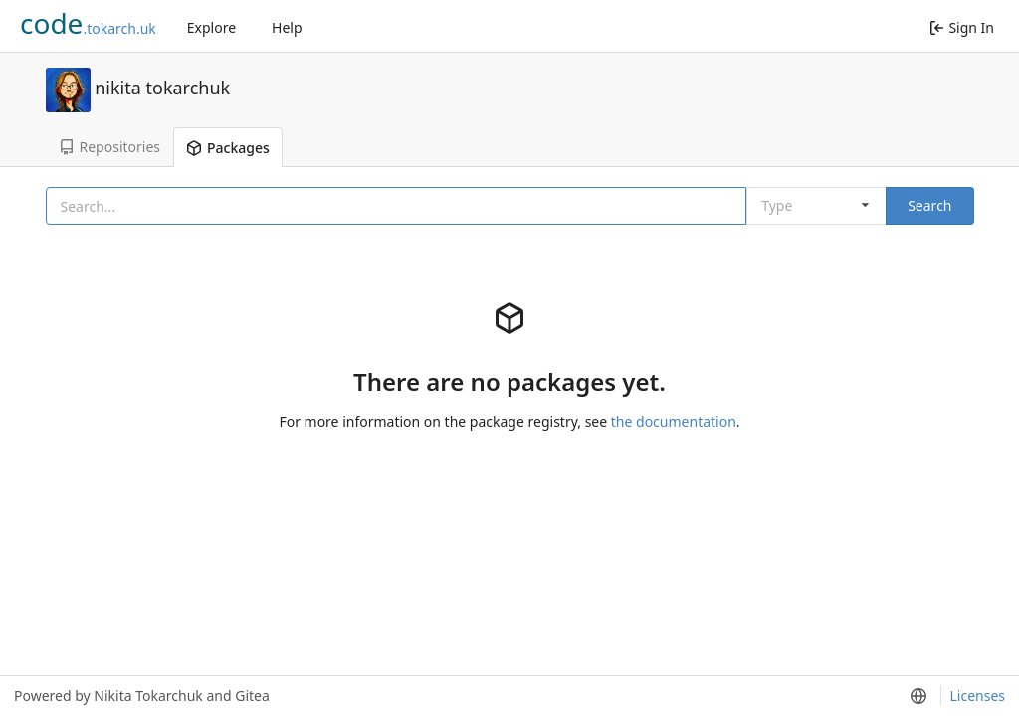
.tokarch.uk (88, 23)
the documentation (673, 421)
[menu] (917, 696)
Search (929, 205)
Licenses (977, 695)
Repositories (110, 146)
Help (287, 27)
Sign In (961, 27)
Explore (211, 27)
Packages (228, 147)
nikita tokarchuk (162, 86)
